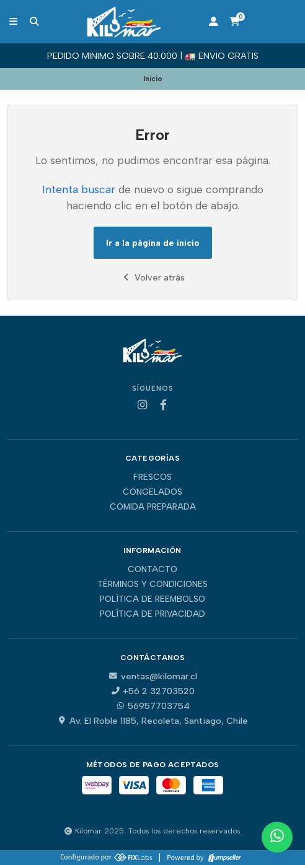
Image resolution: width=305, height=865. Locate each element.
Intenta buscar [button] (78, 189)
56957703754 (152, 706)
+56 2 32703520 (152, 691)
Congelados (152, 492)
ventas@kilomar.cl (152, 676)
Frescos (152, 477)
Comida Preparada (153, 507)
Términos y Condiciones (152, 584)
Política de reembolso (152, 599)
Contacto (152, 569)
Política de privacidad (152, 614)
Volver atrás (153, 277)
